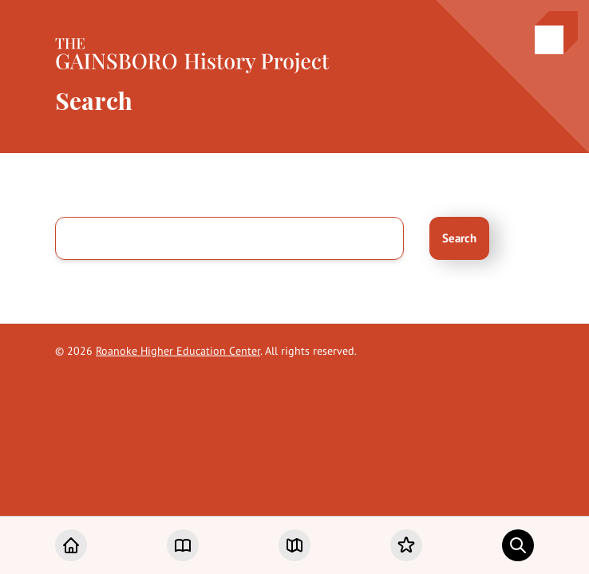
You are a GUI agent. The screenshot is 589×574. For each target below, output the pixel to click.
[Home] (71, 545)
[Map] (294, 545)
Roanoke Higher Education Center (178, 351)
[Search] (518, 545)
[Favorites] (406, 545)
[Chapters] (183, 545)
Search (459, 238)
